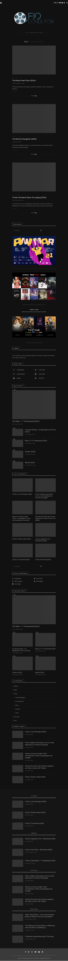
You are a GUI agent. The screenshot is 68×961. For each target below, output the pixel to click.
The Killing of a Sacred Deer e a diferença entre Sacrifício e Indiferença (40, 927)
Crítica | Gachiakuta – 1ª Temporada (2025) (40, 861)
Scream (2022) (30, 452)
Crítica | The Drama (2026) (20, 559)
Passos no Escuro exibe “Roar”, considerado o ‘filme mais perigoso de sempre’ (21, 518)
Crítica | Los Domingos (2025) (22, 494)
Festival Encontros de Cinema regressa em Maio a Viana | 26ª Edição (45, 518)
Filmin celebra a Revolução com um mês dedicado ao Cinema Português (44, 496)
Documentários (19, 701)
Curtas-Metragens (20, 697)
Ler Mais (15, 92)
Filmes (19, 77)
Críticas (14, 77)
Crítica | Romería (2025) (43, 559)
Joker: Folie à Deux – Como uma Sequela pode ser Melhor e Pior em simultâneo (40, 916)
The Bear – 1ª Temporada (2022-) (26, 422)
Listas (15, 720)
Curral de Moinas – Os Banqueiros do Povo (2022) (38, 431)
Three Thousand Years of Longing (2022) (29, 198)
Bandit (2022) (30, 463)
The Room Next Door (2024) (24, 81)
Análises (16, 686)
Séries (17, 713)
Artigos (15, 690)
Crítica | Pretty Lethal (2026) (21, 539)
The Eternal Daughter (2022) (24, 139)
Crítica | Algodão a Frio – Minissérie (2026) (43, 540)
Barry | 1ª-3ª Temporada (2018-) (36, 441)
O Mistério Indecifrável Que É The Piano (39, 937)
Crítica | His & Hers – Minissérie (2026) (38, 850)
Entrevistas (17, 717)
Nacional (17, 709)
